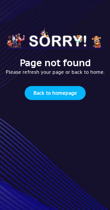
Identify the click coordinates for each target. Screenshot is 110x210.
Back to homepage (55, 93)
